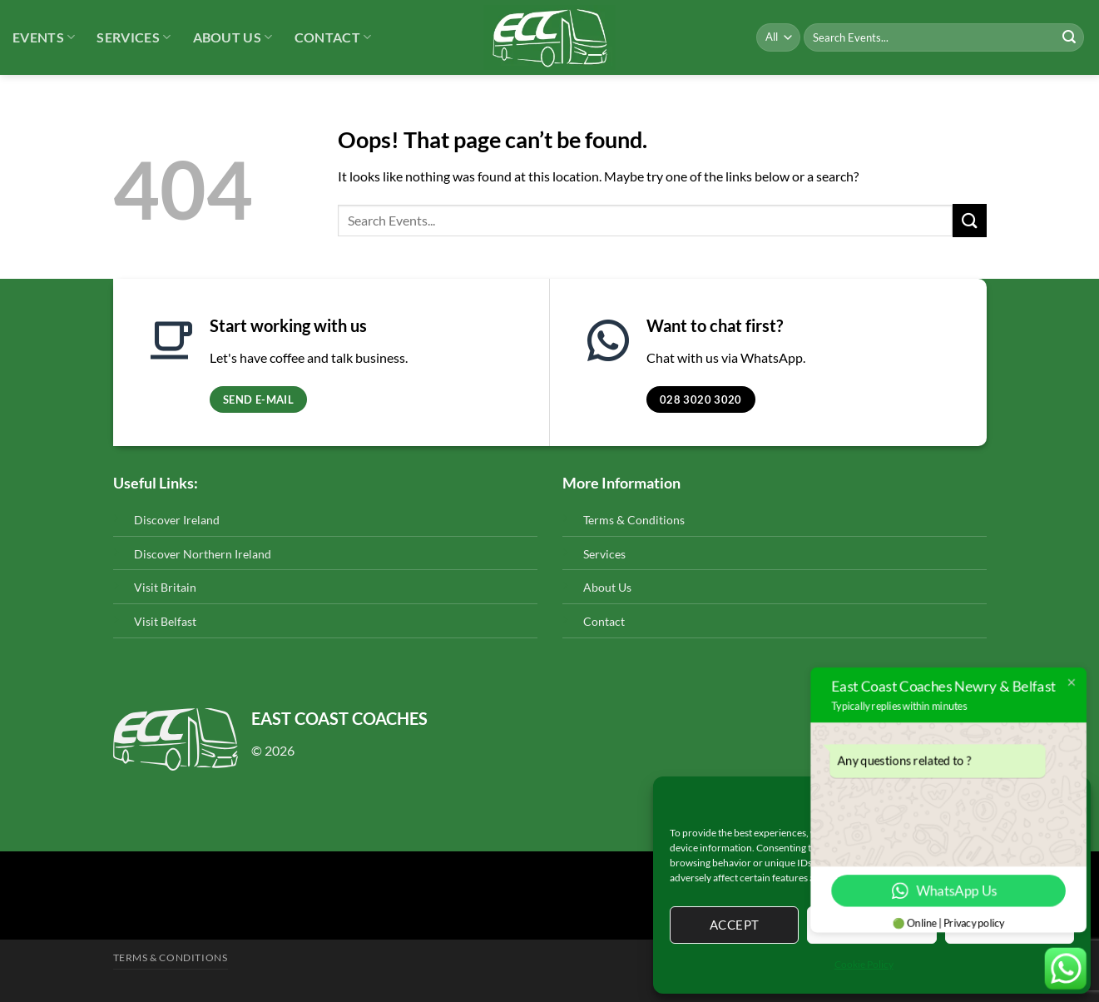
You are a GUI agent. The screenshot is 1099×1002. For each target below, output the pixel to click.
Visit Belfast (165, 621)
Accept (735, 924)
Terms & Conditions (634, 520)
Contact (333, 37)
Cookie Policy (864, 964)
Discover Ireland (177, 520)
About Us (233, 37)
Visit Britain (165, 587)
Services (134, 37)
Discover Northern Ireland (202, 554)
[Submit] (1069, 37)
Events (43, 37)
